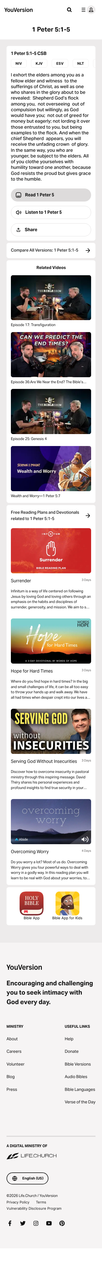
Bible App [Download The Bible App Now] (32, 906)
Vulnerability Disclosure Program (34, 1208)
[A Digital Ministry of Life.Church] (51, 1148)
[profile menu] (87, 9)
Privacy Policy (18, 1202)
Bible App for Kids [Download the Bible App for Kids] (67, 906)
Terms (41, 1202)
